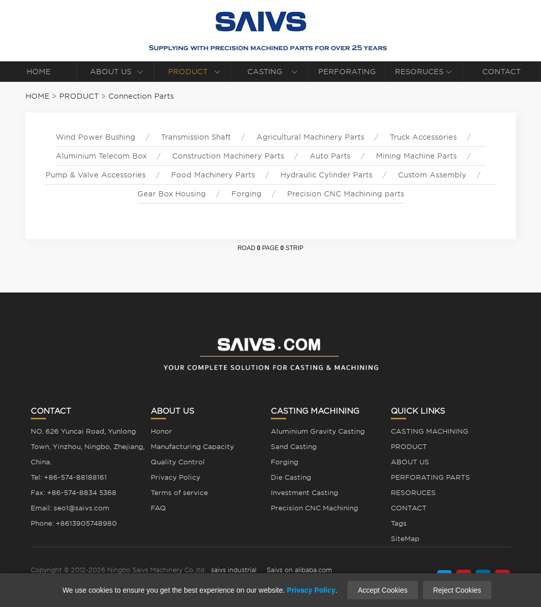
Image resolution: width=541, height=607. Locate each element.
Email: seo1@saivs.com (70, 508)
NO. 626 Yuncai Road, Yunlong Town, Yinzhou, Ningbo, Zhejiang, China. (88, 447)
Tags (399, 523)
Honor (161, 431)
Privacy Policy (175, 477)
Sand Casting (294, 447)
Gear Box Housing (171, 194)
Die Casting (291, 477)
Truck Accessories (423, 137)
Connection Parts (141, 96)
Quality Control (178, 462)
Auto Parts (330, 156)
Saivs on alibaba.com (299, 570)
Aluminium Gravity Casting (318, 431)
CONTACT (501, 72)
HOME (39, 72)
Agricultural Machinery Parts (310, 137)
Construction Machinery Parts (228, 156)
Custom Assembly (432, 175)
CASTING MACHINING (265, 75)
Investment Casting (304, 493)
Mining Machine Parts (416, 156)
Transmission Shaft (196, 137)
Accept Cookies (382, 590)
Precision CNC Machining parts (345, 194)
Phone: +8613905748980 (74, 523)
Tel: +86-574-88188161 (69, 477)
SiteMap (405, 539)
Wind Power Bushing (95, 137)
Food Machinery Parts (213, 175)
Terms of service (179, 493)
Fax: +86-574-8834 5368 (73, 493)
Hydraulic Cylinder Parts (326, 175)
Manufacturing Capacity (192, 447)
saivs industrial (233, 570)
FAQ (158, 508)
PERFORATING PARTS (347, 75)
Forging (246, 194)
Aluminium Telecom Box (101, 156)
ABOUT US (110, 72)
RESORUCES (419, 72)
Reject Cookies (457, 590)
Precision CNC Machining (314, 508)
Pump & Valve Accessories (95, 175)
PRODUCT (187, 72)
